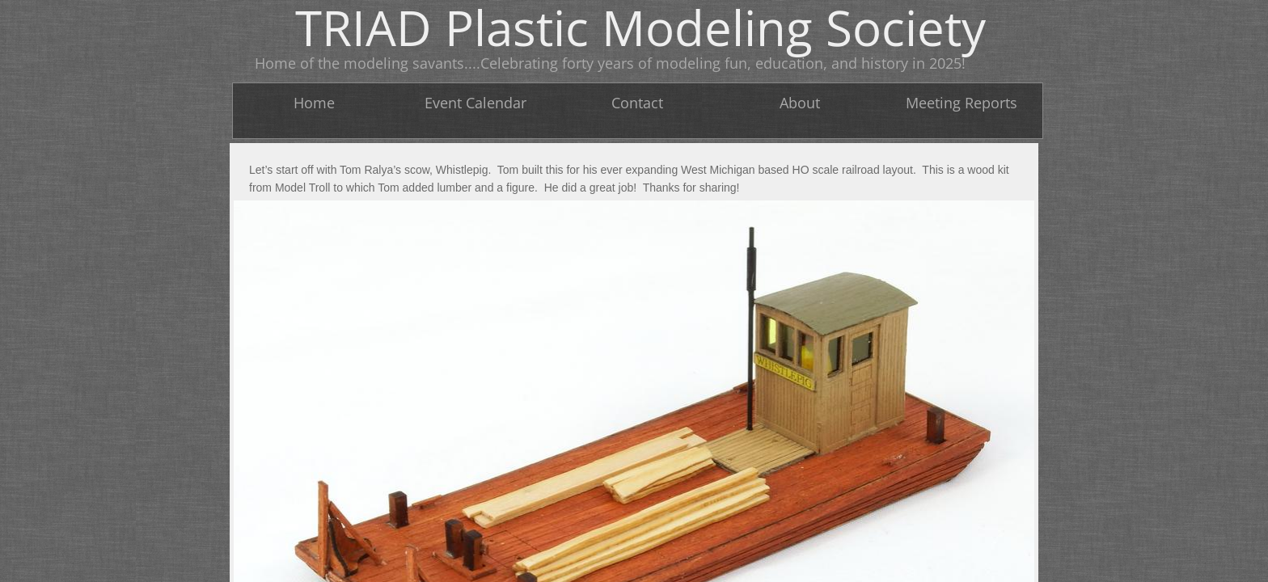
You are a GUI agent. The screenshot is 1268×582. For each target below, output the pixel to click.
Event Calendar (475, 102)
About (800, 102)
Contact (637, 102)
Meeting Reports (961, 102)
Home (314, 102)
